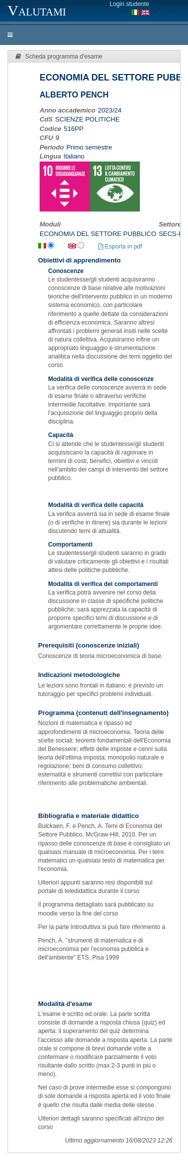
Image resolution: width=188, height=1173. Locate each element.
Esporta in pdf (120, 246)
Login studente (129, 4)
